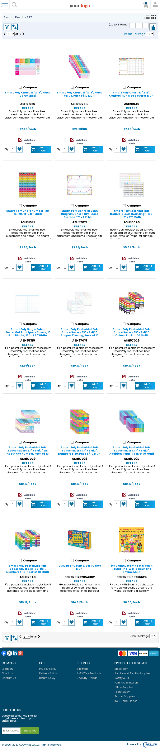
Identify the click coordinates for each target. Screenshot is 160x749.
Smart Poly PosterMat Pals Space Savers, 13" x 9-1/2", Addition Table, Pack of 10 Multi (131, 450)
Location (7, 669)
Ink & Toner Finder (125, 701)
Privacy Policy (47, 669)
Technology (122, 692)
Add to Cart (43, 149)
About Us (7, 673)
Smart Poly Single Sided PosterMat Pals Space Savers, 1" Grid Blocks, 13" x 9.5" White (27, 332)
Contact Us (9, 678)
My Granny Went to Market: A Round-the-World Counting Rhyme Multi (131, 569)
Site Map (82, 669)
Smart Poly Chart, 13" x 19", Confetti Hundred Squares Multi (131, 94)
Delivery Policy (48, 673)
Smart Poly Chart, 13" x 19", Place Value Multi (27, 94)
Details (27, 108)
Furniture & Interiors (126, 682)
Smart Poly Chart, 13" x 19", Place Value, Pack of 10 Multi (79, 94)
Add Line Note (29, 141)
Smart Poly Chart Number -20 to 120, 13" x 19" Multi (27, 212)
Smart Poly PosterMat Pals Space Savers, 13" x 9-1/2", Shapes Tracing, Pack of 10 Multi (80, 333)
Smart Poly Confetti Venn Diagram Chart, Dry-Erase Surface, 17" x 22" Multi (79, 214)
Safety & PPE (122, 678)
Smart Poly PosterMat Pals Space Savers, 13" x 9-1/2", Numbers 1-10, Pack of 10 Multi (27, 569)
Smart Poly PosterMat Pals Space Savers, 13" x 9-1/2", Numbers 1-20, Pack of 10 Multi (79, 450)
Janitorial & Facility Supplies (132, 673)
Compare (152, 26)
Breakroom (121, 669)
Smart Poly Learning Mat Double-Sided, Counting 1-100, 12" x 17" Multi (131, 214)
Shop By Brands (87, 678)
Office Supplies (123, 687)
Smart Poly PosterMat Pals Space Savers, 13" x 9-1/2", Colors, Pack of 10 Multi (131, 332)
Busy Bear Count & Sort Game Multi (79, 567)
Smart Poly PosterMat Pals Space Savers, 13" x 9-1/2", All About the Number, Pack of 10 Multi (28, 452)
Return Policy (47, 678)
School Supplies (124, 696)
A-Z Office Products (89, 673)
